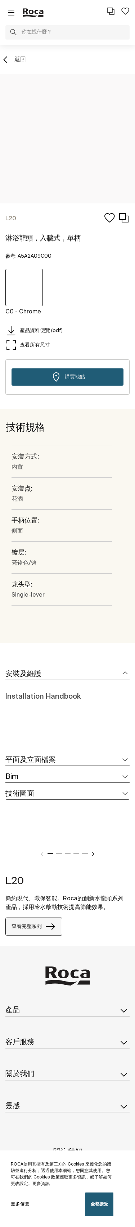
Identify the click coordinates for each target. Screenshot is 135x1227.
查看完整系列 (34, 926)
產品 (67, 1010)
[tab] (67, 674)
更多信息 (20, 1204)
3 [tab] (68, 853)
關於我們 (67, 1074)
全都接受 (99, 1204)
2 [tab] (59, 853)
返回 (20, 59)
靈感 (67, 1106)
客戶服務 (67, 1042)
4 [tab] (76, 853)
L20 (14, 881)
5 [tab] (85, 853)
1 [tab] (50, 853)
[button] (13, 33)
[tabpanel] (8, 836)
